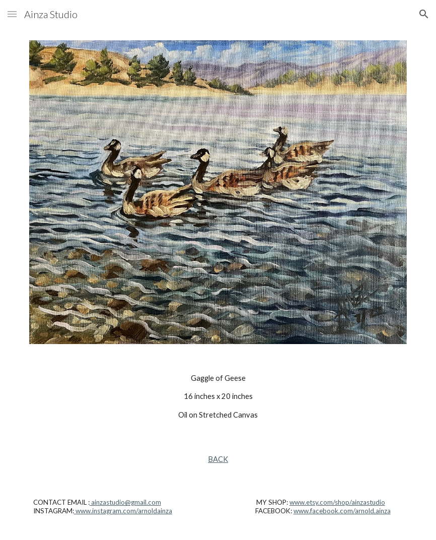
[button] (12, 14)
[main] (218, 396)
